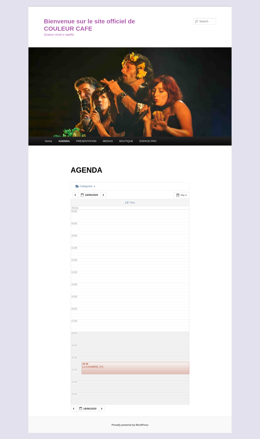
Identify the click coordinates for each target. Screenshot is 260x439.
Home (48, 141)
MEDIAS (108, 141)
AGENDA (64, 141)
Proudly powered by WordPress (130, 425)
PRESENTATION (86, 141)
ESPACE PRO (148, 141)
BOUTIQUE (126, 141)
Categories (85, 186)
